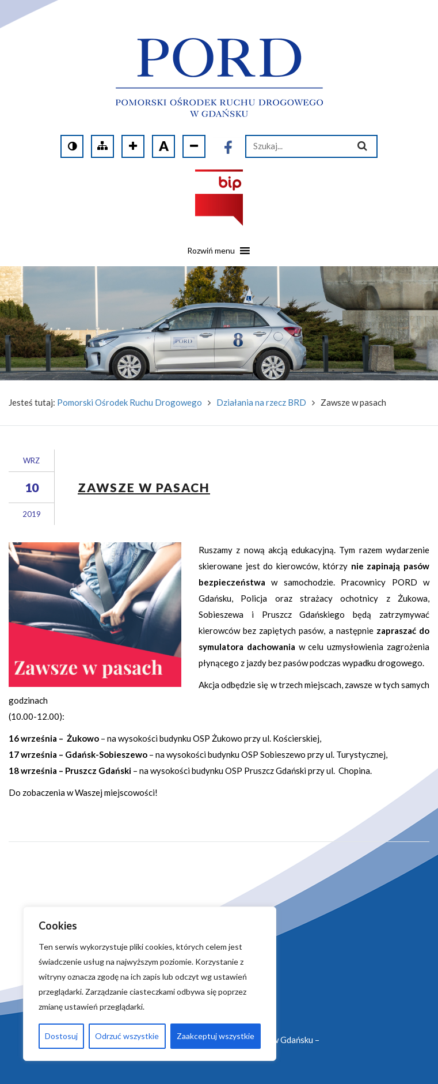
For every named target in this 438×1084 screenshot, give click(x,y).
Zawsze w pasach (144, 487)
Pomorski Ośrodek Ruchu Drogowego (129, 402)
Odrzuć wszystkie (127, 1036)
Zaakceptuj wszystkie (215, 1036)
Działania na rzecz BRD (261, 402)
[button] (211, 254)
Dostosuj (61, 1036)
